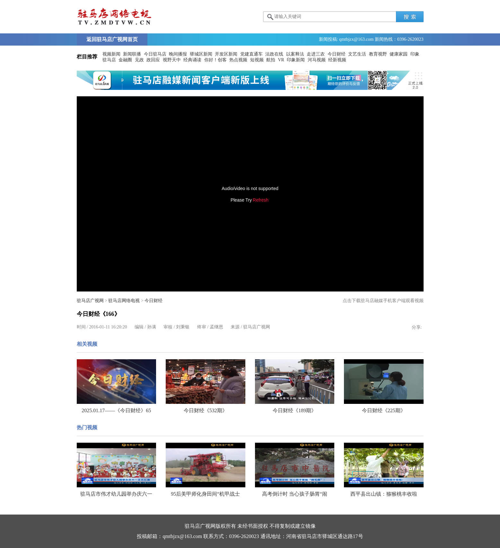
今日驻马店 (155, 54)
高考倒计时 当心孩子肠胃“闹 (294, 494)
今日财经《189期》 (294, 410)
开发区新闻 (226, 54)
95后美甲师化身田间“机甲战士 (205, 494)
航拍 (270, 59)
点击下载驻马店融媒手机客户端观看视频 (383, 300)
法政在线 (274, 54)
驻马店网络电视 (124, 300)
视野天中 (172, 59)
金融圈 (125, 59)
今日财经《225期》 (384, 410)
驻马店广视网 (90, 300)
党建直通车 (251, 54)
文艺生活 (357, 54)
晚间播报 (178, 54)
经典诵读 (192, 59)
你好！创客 (215, 59)
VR (281, 59)
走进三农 (316, 54)
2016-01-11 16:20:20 (108, 327)
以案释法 (295, 54)
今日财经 (337, 54)
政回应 (153, 59)
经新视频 (337, 59)
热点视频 (238, 59)
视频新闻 (111, 54)
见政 (139, 59)
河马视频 (317, 59)
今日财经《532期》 (205, 410)
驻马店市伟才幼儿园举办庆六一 (116, 494)
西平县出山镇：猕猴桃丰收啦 (383, 494)
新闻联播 (132, 54)
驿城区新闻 (201, 54)
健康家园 (399, 54)
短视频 (257, 59)
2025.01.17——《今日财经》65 (116, 410)
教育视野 (378, 54)
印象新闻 (296, 59)
